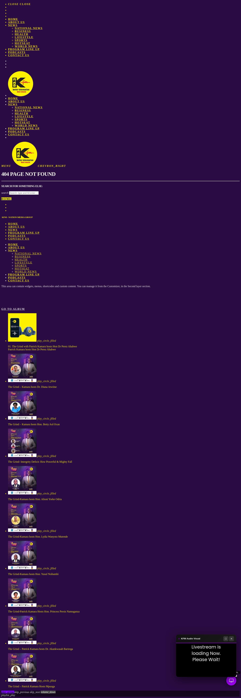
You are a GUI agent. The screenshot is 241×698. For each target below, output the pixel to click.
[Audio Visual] (231, 680)
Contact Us (18, 55)
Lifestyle (24, 37)
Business (23, 31)
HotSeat (22, 43)
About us (16, 22)
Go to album (13, 309)
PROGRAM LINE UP (24, 49)
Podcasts (17, 52)
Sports (21, 40)
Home (13, 19)
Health (21, 34)
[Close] (231, 638)
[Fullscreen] (225, 638)
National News (29, 28)
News (13, 25)
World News (26, 46)
